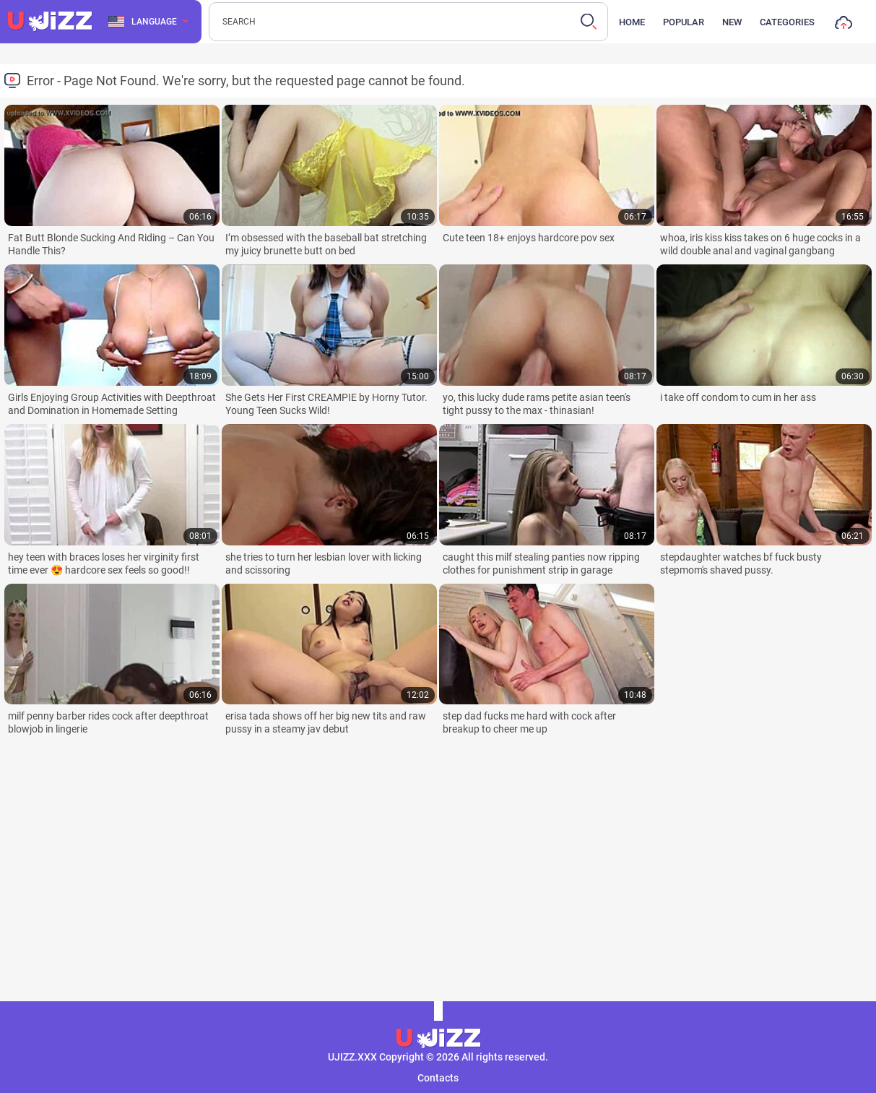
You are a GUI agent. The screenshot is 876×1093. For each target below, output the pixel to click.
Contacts (438, 1078)
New (732, 22)
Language (142, 21)
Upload (843, 26)
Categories (787, 22)
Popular (683, 22)
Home (632, 22)
